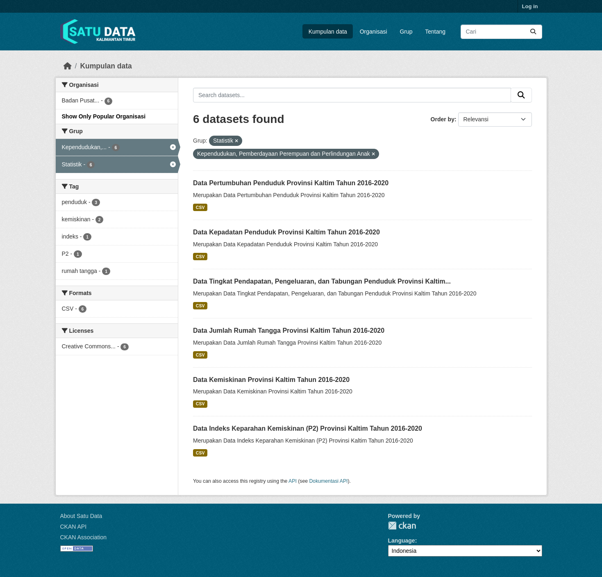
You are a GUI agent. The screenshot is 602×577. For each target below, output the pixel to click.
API (293, 481)
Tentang (435, 31)
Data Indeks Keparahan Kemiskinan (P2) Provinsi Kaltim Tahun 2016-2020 (307, 428)
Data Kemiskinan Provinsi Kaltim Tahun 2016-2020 (271, 379)
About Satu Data (81, 516)
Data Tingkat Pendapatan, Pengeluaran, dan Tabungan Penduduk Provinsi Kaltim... (322, 281)
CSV (200, 207)
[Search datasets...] (501, 32)
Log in (530, 6)
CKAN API (73, 526)
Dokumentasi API (328, 481)
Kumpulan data (328, 31)
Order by (442, 119)
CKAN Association (83, 537)
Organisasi (373, 31)
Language (401, 540)
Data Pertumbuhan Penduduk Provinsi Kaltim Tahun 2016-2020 (290, 182)
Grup (406, 31)
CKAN (402, 525)
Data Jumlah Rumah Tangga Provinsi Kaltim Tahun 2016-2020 (288, 330)
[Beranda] (68, 66)
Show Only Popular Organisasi (104, 116)
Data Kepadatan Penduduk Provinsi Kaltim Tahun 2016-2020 (286, 232)
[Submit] (533, 32)
